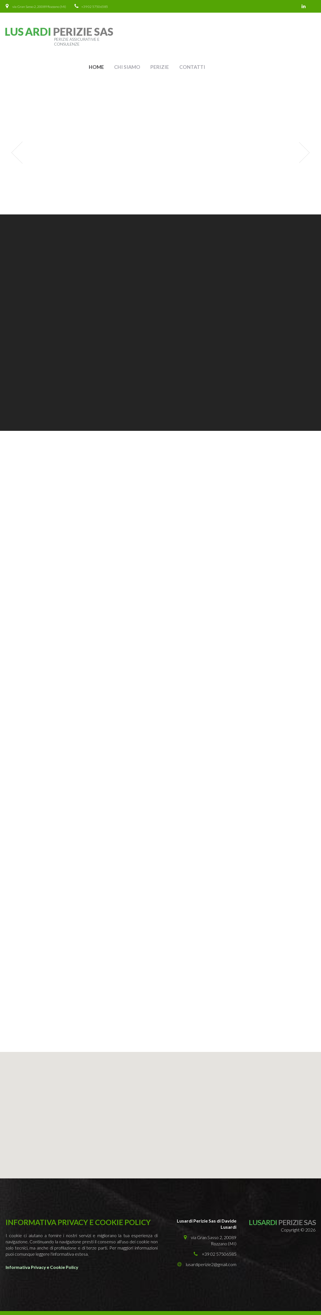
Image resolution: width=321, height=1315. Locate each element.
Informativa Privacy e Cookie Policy (43, 1236)
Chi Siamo (233, 34)
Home (203, 34)
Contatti (297, 34)
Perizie (265, 34)
